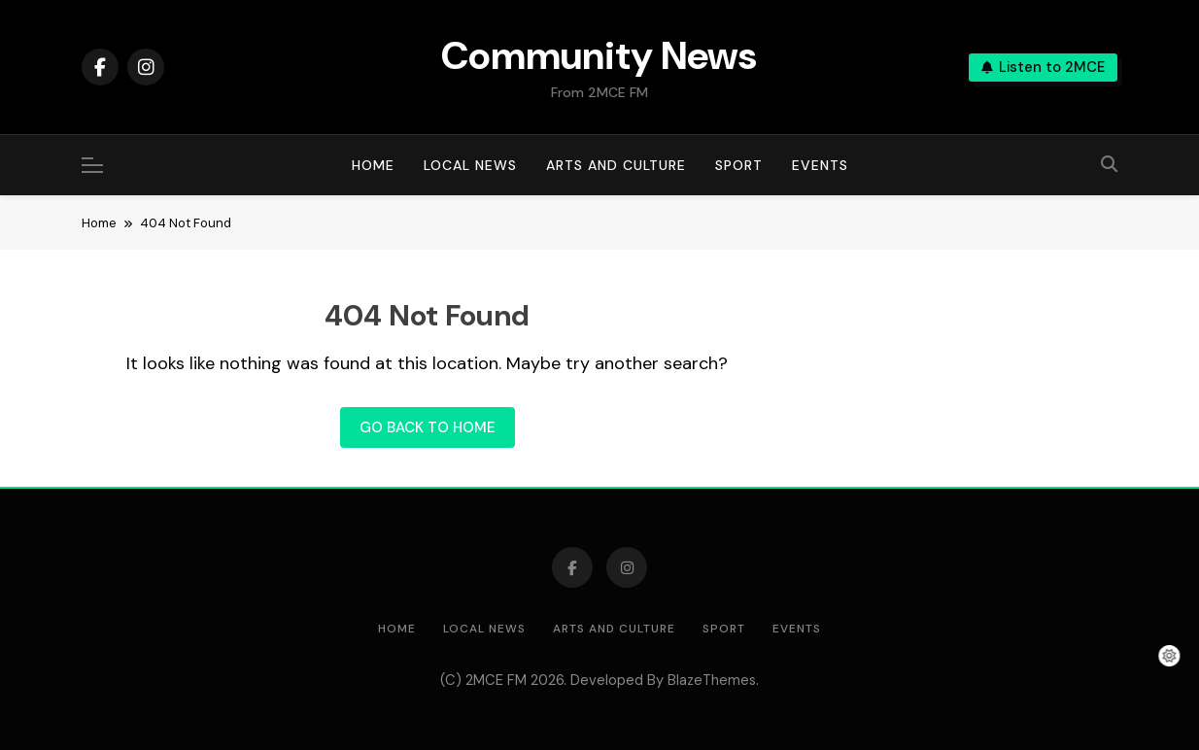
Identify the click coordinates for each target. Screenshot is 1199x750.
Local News (470, 165)
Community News (599, 55)
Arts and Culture (616, 165)
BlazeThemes (712, 680)
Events (820, 165)
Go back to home (428, 427)
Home (373, 165)
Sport (739, 165)
